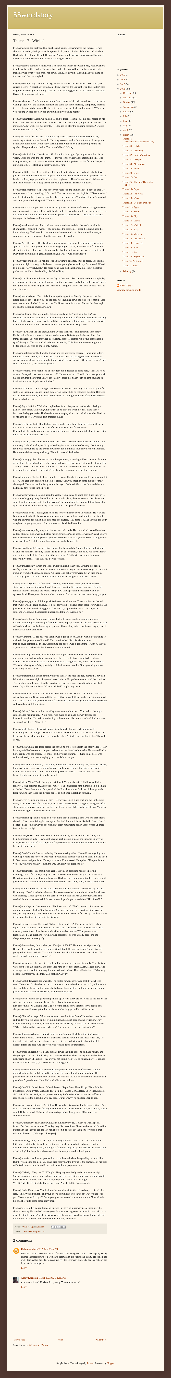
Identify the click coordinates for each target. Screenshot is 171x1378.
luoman (90, 1363)
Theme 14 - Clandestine (133, 238)
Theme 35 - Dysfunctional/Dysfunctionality (138, 140)
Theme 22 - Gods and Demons (136, 203)
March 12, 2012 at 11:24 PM (45, 1249)
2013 (123, 84)
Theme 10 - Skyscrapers (133, 256)
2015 (123, 75)
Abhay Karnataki (29, 1278)
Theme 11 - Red (129, 252)
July (125, 116)
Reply (23, 1268)
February (127, 271)
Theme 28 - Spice (130, 173)
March (126, 135)
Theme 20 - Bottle (130, 211)
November (128, 97)
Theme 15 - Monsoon (132, 234)
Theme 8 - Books (130, 265)
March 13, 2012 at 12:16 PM (52, 1278)
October (127, 102)
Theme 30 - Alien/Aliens (133, 164)
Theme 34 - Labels (131, 146)
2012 (123, 89)
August (126, 111)
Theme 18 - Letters (131, 220)
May (125, 125)
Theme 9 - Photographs (133, 261)
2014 (123, 79)
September (128, 107)
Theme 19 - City (130, 216)
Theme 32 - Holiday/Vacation (136, 155)
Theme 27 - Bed (129, 177)
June (125, 121)
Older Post (101, 1340)
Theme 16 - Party (130, 229)
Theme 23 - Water (130, 198)
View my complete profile (129, 290)
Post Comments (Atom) (37, 1345)
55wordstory (33, 14)
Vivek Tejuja (126, 285)
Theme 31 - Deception (132, 159)
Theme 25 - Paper (130, 189)
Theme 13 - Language (132, 243)
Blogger (110, 1363)
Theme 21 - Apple (130, 207)
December (128, 93)
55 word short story (29, 1231)
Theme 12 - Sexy (130, 247)
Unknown (26, 1249)
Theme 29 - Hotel (130, 168)
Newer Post (19, 1340)
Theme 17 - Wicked (131, 225)
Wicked (41, 1231)
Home (60, 1340)
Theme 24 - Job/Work (132, 193)
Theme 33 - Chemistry (132, 150)
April (125, 130)
